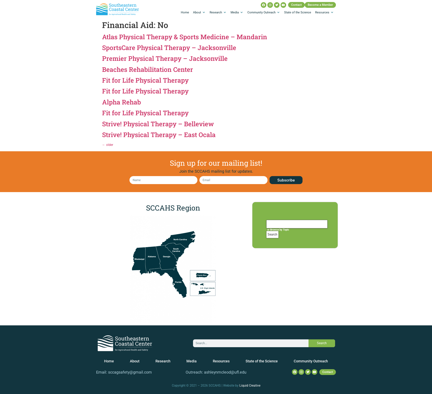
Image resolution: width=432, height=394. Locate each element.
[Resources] (324, 12)
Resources (221, 361)
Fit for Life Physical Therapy (145, 80)
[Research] (218, 12)
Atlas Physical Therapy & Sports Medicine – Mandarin (184, 36)
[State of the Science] (297, 12)
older (107, 145)
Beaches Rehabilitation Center (147, 69)
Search (322, 343)
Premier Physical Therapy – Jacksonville (165, 58)
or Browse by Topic (278, 229)
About (134, 361)
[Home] (185, 12)
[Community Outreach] (263, 12)
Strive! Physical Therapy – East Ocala (159, 134)
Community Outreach (311, 361)
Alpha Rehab (121, 102)
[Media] (237, 12)
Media (191, 361)
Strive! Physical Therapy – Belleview (158, 123)
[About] (199, 12)
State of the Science (262, 361)
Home (109, 361)
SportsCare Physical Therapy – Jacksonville (169, 47)
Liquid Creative (249, 385)
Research (162, 361)
